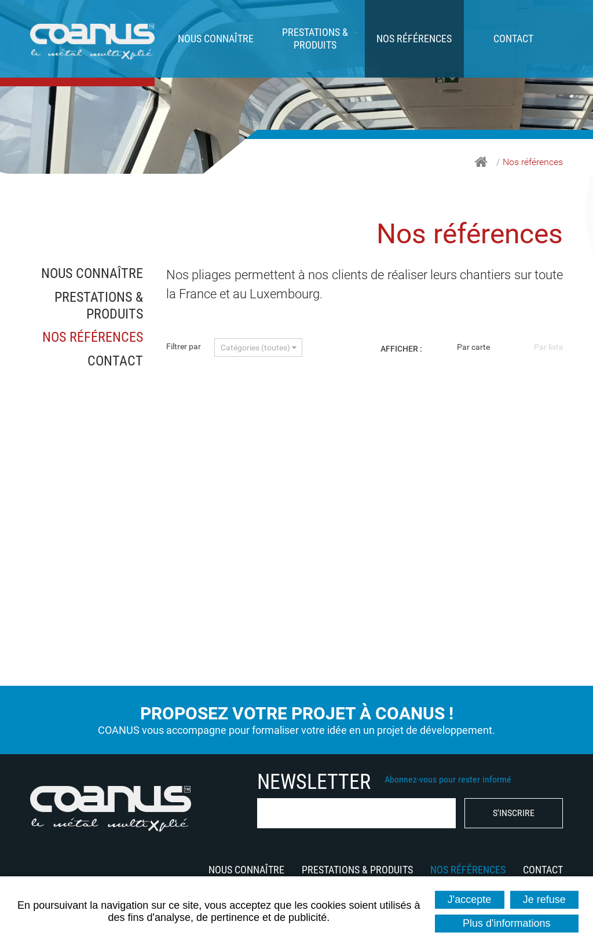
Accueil (481, 161)
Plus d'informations (507, 923)
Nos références (414, 38)
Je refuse (544, 899)
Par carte (473, 347)
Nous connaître (216, 38)
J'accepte (469, 899)
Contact (513, 38)
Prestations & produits (315, 38)
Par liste (548, 347)
